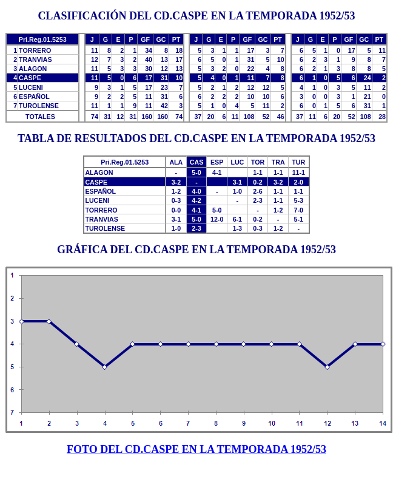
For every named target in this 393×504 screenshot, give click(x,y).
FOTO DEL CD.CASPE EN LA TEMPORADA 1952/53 (196, 449)
